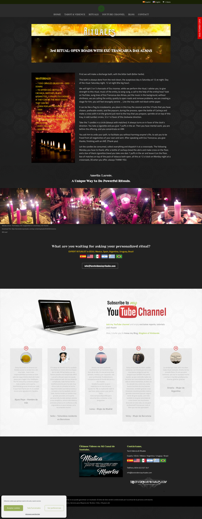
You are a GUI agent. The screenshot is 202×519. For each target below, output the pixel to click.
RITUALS (94, 15)
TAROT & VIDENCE (74, 15)
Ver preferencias (54, 507)
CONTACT (143, 15)
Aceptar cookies (13, 507)
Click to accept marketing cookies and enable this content (101, 465)
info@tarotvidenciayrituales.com (100, 266)
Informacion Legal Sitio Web (32, 514)
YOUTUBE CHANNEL (113, 15)
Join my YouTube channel (117, 324)
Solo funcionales (34, 507)
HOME (57, 15)
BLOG (131, 15)
